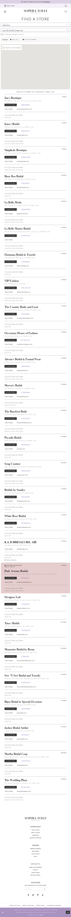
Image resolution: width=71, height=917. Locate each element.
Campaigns (35, 835)
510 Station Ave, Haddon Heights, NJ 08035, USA (22, 153)
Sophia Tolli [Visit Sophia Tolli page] (8, 118)
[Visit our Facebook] (28, 895)
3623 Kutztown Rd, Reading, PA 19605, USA (20, 441)
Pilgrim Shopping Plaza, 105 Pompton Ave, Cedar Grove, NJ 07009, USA (31, 574)
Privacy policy (40, 905)
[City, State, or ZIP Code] (35, 30)
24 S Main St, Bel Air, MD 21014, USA (18, 545)
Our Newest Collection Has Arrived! (35, 2)
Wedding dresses (35, 848)
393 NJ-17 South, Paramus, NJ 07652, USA (20, 705)
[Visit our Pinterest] (38, 895)
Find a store (35, 830)
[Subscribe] (44, 889)
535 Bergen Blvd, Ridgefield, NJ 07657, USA (21, 652)
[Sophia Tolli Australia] (35, 11)
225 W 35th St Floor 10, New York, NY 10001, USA (22, 600)
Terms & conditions (28, 905)
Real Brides (35, 851)
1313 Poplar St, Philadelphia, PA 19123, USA (20, 179)
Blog (35, 856)
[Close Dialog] (2, 912)
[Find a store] (9, 6)
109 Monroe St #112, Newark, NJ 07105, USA (21, 519)
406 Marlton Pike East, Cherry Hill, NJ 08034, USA (23, 101)
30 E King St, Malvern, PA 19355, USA (18, 336)
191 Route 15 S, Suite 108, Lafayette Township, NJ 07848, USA (27, 678)
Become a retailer (35, 838)
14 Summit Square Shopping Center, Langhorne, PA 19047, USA (27, 232)
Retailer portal (35, 875)
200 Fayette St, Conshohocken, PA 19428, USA (22, 205)
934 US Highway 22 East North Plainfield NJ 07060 (23, 467)
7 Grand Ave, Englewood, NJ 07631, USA (19, 731)
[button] (5, 11)
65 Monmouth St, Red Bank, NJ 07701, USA (20, 414)
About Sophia (35, 832)
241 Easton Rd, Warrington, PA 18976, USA (20, 258)
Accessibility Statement (54, 905)
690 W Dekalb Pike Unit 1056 (15, 284)
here (41, 915)
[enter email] (35, 889)
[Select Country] (35, 25)
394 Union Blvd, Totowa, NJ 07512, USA (19, 626)
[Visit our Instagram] (33, 895)
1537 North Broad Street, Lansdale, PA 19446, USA (23, 310)
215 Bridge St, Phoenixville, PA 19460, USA (20, 362)
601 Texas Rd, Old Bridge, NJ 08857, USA (20, 388)
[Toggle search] (65, 6)
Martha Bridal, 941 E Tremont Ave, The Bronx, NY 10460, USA (27, 757)
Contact (35, 870)
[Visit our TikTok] (43, 895)
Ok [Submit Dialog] (68, 912)
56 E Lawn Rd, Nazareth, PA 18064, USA (19, 493)
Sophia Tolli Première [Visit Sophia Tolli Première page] (17, 144)
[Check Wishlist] (65, 11)
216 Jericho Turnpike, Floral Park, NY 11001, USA (22, 783)
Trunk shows (35, 872)
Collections (35, 854)
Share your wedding (35, 867)
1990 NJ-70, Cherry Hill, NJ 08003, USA (19, 127)
